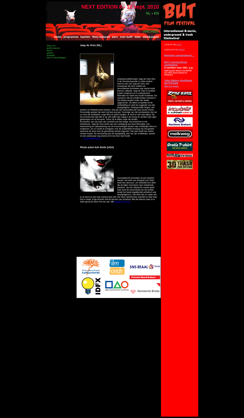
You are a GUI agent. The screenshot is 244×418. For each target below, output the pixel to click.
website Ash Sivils (122, 202)
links (138, 36)
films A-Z (51, 46)
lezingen (51, 55)
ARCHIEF (151, 31)
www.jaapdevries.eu (92, 138)
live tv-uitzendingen (56, 57)
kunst (49, 50)
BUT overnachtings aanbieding (175, 63)
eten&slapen (151, 36)
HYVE (179, 45)
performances (53, 48)
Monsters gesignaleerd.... (179, 55)
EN (156, 13)
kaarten (85, 36)
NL (148, 13)
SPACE (182, 50)
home (57, 36)
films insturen (101, 36)
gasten (50, 53)
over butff (126, 36)
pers (115, 36)
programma (70, 36)
